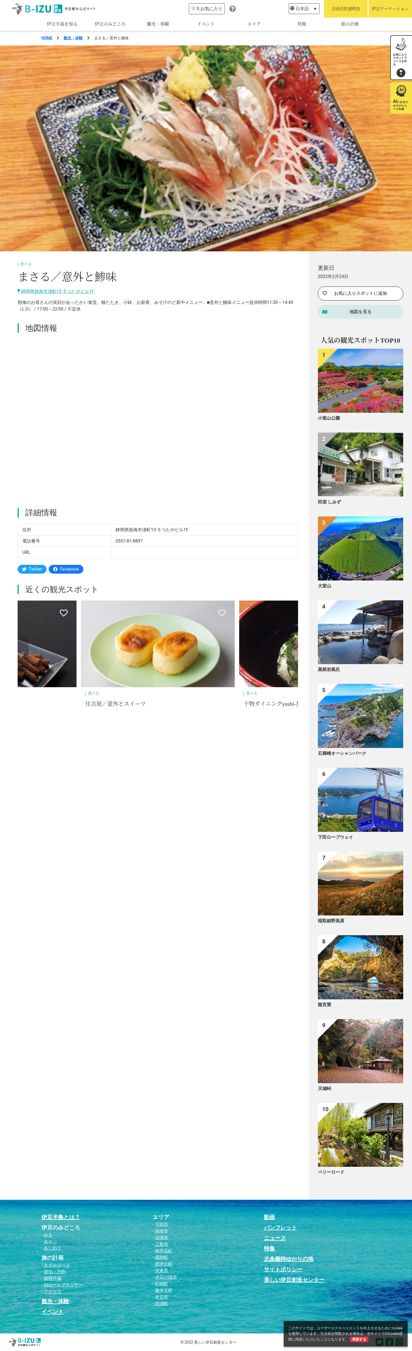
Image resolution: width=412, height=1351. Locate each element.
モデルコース (57, 1265)
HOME (47, 38)
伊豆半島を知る (62, 24)
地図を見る (361, 311)
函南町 (161, 1257)
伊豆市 (161, 1297)
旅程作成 (52, 1278)
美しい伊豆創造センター (294, 1279)
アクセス (52, 1291)
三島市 (161, 1244)
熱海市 (161, 1231)
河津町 (161, 1303)
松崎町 (161, 1283)
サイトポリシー (283, 1269)
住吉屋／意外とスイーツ (115, 704)
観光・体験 (158, 24)
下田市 (161, 1224)
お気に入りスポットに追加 (355, 293)
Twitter (32, 569)
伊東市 (161, 1270)
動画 (269, 1217)
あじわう (52, 1248)
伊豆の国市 (166, 1277)
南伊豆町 (164, 1250)
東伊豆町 (164, 1290)
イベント (206, 24)
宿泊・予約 (55, 1271)
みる (48, 1234)
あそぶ (50, 1241)
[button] (23, 654)
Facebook (66, 569)
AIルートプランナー (63, 1284)
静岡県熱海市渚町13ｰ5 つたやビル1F (56, 291)
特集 (302, 24)
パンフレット (280, 1227)
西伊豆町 (164, 1264)
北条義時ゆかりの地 (288, 1259)
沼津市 (161, 1237)
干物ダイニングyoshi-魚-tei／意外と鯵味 (293, 704)
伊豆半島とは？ (61, 1217)
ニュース (275, 1238)
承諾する (359, 1339)
